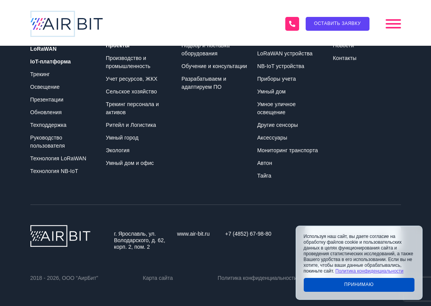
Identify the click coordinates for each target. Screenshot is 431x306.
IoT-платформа (50, 61)
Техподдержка (48, 125)
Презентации (46, 99)
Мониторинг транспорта (287, 150)
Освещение (45, 87)
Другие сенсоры (277, 125)
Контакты (345, 58)
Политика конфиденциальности (257, 278)
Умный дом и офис (130, 163)
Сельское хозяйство (131, 91)
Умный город (122, 138)
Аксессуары (272, 138)
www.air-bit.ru (193, 234)
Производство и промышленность (128, 62)
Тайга (264, 176)
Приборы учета (276, 79)
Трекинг (40, 74)
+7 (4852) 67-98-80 (248, 234)
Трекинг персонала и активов (132, 108)
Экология (118, 150)
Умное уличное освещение (276, 108)
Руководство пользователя (47, 142)
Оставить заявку (337, 23)
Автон (264, 163)
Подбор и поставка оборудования (205, 49)
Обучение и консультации (214, 66)
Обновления (46, 112)
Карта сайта (158, 278)
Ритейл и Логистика (131, 125)
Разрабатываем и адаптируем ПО (203, 83)
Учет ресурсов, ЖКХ (131, 79)
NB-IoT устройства (280, 66)
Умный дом (271, 91)
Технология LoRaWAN (58, 158)
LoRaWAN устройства (285, 53)
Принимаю (359, 284)
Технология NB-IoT (54, 171)
